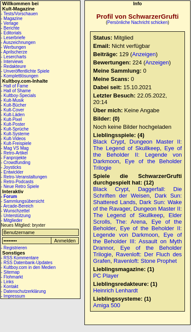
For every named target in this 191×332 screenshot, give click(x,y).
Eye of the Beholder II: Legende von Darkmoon (137, 154)
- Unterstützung (15, 215)
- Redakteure (13, 66)
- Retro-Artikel (14, 153)
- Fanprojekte (14, 157)
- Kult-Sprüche (15, 129)
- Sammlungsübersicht (22, 201)
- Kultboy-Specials (18, 95)
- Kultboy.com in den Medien (28, 267)
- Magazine (11, 18)
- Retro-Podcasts (17, 181)
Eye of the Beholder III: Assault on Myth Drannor (137, 241)
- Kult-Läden (12, 114)
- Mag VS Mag (15, 148)
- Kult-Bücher (13, 105)
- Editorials (11, 32)
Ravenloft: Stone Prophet (145, 261)
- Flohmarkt (12, 277)
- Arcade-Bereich (17, 206)
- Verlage (9, 23)
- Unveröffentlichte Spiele (25, 71)
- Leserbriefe (13, 37)
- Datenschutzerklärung (23, 291)
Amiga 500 (106, 305)
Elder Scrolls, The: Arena (137, 218)
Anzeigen (144, 54)
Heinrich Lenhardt (115, 290)
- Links (7, 281)
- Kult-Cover (12, 109)
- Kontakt (9, 286)
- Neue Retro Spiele (20, 186)
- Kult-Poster (13, 124)
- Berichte (10, 28)
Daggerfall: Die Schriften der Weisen (137, 192)
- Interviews (12, 61)
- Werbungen (13, 47)
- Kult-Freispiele (16, 143)
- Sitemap (10, 272)
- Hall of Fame (14, 86)
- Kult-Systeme (15, 133)
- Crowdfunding (15, 162)
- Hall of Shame (16, 90)
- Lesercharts (13, 56)
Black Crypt (108, 141)
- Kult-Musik (12, 100)
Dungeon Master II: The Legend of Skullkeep (137, 144)
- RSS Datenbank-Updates (26, 262)
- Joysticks (11, 167)
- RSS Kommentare (20, 257)
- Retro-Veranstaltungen (24, 176)
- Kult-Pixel (11, 119)
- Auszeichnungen (18, 42)
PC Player (106, 275)
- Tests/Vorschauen (19, 13)
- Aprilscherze (14, 52)
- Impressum (13, 296)
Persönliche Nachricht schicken (137, 22)
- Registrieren (14, 247)
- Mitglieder (11, 220)
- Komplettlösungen (19, 76)
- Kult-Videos (13, 138)
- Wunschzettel (15, 210)
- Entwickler (12, 172)
